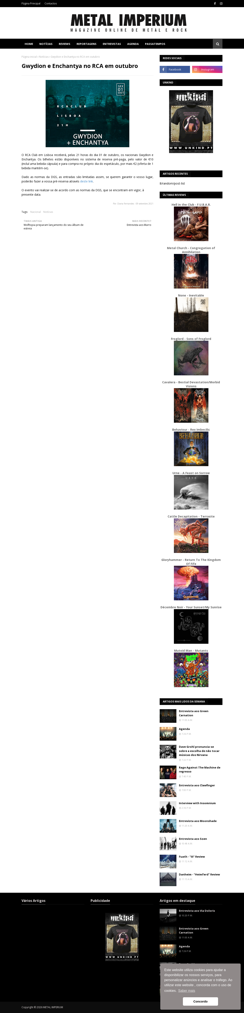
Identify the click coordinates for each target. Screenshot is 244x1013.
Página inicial (29, 57)
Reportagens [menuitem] (86, 44)
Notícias (44, 57)
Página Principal (31, 3)
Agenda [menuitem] (133, 44)
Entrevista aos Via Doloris (197, 911)
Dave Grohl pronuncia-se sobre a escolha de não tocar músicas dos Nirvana (199, 751)
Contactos (51, 3)
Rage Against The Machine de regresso (199, 770)
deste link (86, 181)
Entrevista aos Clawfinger (197, 785)
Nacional (35, 212)
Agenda (184, 729)
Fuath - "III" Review (192, 856)
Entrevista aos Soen (193, 839)
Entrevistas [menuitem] (112, 44)
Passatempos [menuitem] (155, 44)
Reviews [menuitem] (64, 44)
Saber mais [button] (186, 990)
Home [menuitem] (29, 44)
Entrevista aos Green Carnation (193, 713)
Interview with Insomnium (197, 803)
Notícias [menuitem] (46, 44)
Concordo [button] (200, 1001)
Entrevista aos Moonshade (198, 821)
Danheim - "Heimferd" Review (199, 874)
